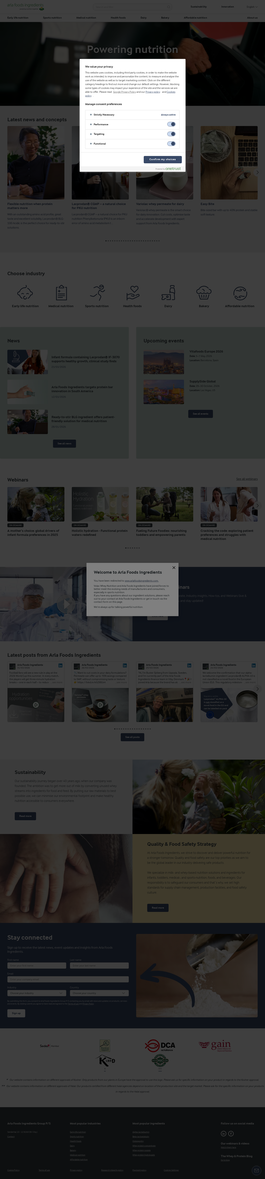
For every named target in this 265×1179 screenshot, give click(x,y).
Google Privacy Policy (124, 92)
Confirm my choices (162, 159)
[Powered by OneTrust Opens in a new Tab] (170, 169)
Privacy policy (153, 92)
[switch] (171, 124)
